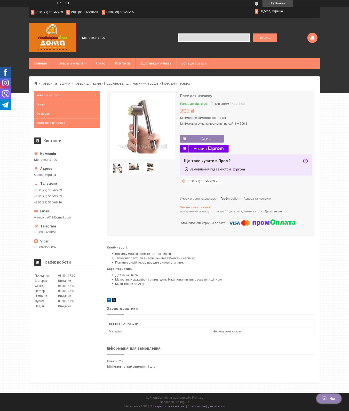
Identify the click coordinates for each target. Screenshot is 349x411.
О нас (100, 63)
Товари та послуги (55, 83)
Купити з (208, 148)
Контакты (123, 63)
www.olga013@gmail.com (52, 217)
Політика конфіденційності (206, 406)
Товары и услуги (70, 63)
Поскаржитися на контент (167, 406)
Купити (206, 139)
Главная (40, 63)
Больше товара (194, 63)
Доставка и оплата (156, 63)
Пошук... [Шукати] (265, 38)
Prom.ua (197, 397)
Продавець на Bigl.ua (174, 402)
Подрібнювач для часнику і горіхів (131, 83)
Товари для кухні (87, 83)
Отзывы (43, 113)
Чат (328, 398)
